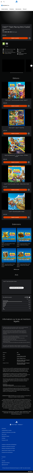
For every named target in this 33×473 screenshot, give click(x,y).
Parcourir (25, 9)
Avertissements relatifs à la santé (8, 385)
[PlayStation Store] (5, 5)
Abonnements (18, 9)
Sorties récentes (4, 9)
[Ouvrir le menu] (1, 1)
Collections (11, 9)
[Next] (31, 66)
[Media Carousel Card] (13, 65)
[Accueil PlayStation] (16, 1)
